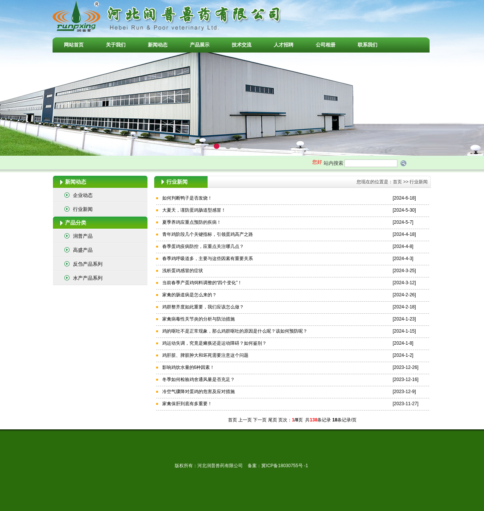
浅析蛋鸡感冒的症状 (182, 270)
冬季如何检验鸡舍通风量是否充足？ (198, 379)
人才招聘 (283, 45)
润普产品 (83, 236)
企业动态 (83, 195)
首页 (397, 181)
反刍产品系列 (87, 264)
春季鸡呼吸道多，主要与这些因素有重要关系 (207, 258)
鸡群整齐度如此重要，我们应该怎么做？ (203, 307)
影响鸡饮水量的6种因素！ (188, 367)
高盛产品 (83, 250)
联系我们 (367, 45)
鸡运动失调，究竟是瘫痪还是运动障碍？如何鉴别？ (214, 343)
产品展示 (199, 45)
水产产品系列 (87, 278)
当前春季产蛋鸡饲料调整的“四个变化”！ (202, 282)
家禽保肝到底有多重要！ (187, 403)
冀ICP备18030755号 (282, 465)
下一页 (260, 420)
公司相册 (325, 45)
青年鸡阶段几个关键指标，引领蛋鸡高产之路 (207, 234)
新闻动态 (158, 45)
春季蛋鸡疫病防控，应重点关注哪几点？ (203, 246)
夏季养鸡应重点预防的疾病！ (191, 222)
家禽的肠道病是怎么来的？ (189, 294)
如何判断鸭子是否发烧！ (187, 198)
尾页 (272, 420)
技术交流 (241, 45)
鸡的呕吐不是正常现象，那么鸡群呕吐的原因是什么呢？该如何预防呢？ (234, 331)
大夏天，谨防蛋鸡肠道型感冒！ (194, 210)
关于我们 (116, 45)
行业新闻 (83, 209)
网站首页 (74, 45)
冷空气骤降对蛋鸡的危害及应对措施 (198, 391)
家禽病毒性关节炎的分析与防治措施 (198, 319)
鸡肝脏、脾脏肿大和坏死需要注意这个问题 (205, 355)
